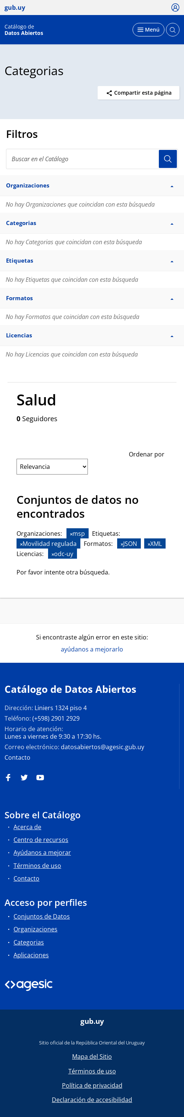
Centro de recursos (41, 840)
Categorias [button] (89, 223)
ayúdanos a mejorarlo (92, 649)
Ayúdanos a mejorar (42, 852)
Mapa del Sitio (92, 1056)
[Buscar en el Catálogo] (92, 159)
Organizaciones (35, 929)
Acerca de (27, 827)
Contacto (17, 757)
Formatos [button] (89, 298)
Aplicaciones (31, 955)
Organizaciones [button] (89, 185)
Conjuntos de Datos (42, 916)
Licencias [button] (89, 335)
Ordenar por (146, 454)
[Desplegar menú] (148, 29)
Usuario (168, 159)
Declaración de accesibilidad (92, 1100)
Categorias (29, 942)
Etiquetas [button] (89, 260)
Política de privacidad (92, 1085)
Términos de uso (37, 866)
